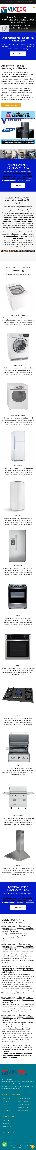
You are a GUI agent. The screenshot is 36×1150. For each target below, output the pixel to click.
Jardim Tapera (23, 1104)
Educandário (23, 1101)
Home (6, 25)
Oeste (25, 1142)
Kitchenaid (13, 1145)
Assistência (15, 25)
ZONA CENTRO (11, 932)
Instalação (26, 25)
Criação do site (24, 1145)
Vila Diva (4, 1104)
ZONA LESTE (10, 1003)
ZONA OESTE (10, 1021)
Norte (10, 1142)
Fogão (18, 615)
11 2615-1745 (19, 2)
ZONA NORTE (10, 950)
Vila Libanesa (6, 1107)
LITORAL (5, 1051)
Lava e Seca (18, 365)
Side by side (18, 565)
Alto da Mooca (6, 1101)
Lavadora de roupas (18, 315)
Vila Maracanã (23, 1110)
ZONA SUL (9, 972)
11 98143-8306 (29, 2)
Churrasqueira (18, 815)
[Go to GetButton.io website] (5, 1148)
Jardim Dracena (24, 1098)
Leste (20, 1142)
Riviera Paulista (23, 1107)
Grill (18, 765)
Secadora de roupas (18, 415)
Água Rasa (5, 1098)
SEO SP (21, 1147)
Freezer (18, 515)
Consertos (11, 28)
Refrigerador (18, 465)
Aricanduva (5, 1110)
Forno (18, 665)
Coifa (18, 865)
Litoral (31, 1142)
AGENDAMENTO (11, 105)
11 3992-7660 (8, 2)
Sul (15, 1142)
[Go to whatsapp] (4, 1144)
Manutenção (23, 28)
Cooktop (18, 715)
